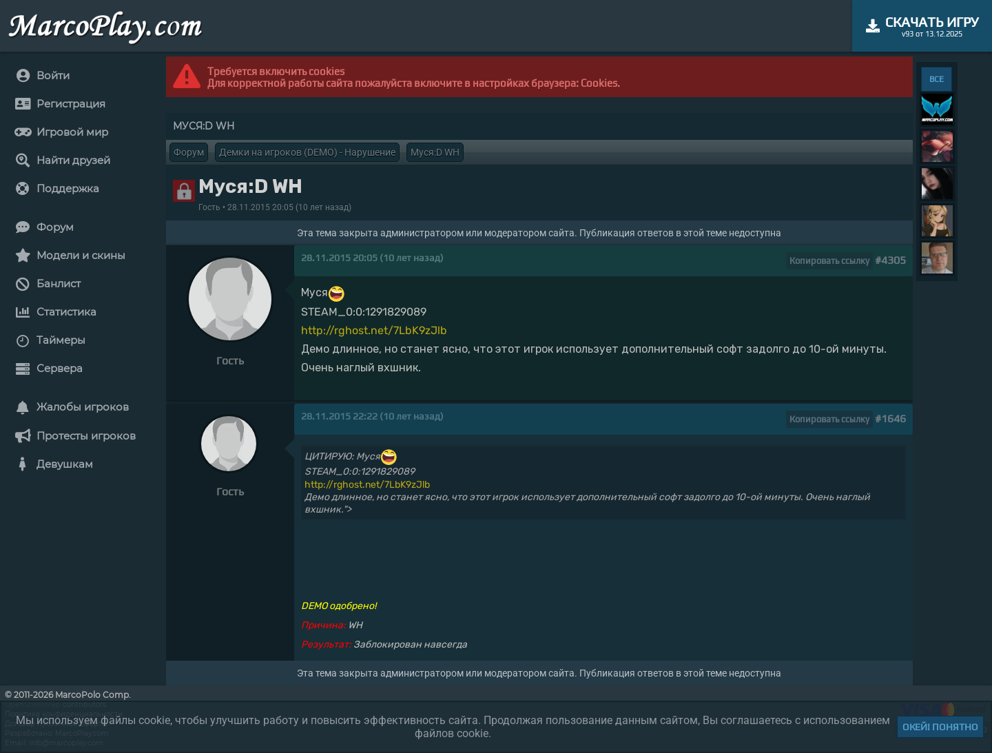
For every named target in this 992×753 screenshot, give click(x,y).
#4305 (890, 260)
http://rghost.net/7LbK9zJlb (374, 330)
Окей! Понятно (940, 726)
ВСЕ (936, 79)
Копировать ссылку (829, 261)
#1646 (890, 418)
